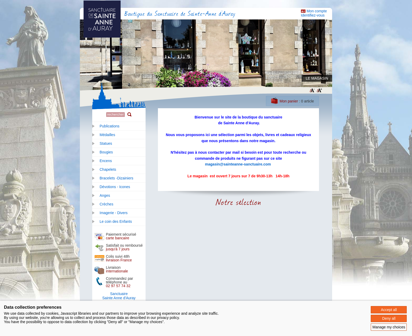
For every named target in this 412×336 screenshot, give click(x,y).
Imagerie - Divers (114, 213)
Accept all (389, 310)
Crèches (106, 204)
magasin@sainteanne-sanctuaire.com (238, 164)
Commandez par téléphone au (119, 282)
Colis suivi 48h (119, 258)
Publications (110, 126)
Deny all (388, 318)
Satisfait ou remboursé (124, 247)
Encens (106, 161)
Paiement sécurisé (121, 236)
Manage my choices (388, 327)
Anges (105, 195)
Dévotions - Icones (115, 187)
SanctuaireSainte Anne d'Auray (118, 296)
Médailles (107, 135)
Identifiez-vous (313, 15)
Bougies (106, 152)
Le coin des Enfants (116, 221)
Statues (106, 143)
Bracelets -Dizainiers (116, 178)
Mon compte (317, 11)
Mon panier (289, 101)
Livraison (117, 269)
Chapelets (108, 169)
